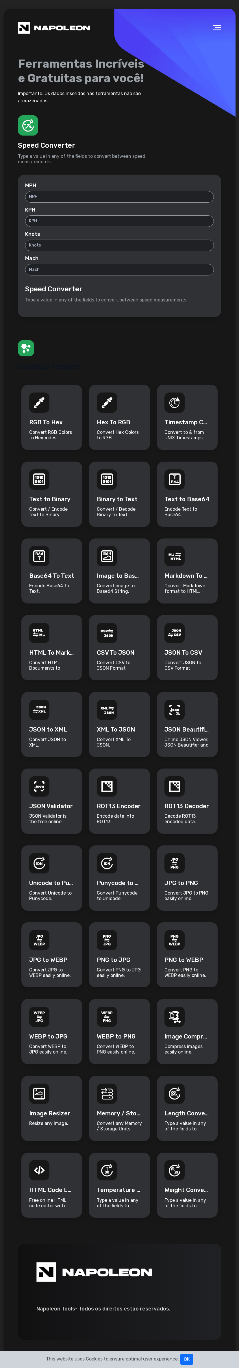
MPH (30, 186)
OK (187, 1359)
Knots (32, 234)
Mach (31, 259)
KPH (30, 210)
